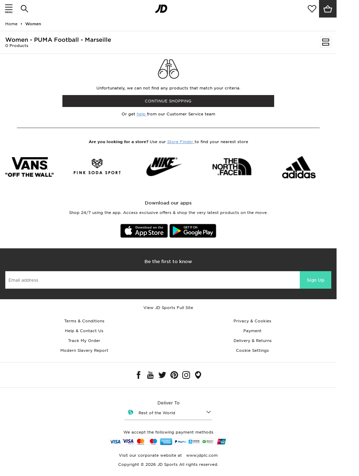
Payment (252, 330)
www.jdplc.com (201, 455)
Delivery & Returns (252, 340)
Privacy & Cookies (252, 321)
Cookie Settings (252, 350)
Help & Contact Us (84, 330)
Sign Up (315, 280)
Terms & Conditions (84, 321)
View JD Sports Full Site (168, 307)
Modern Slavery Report (84, 350)
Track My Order (84, 340)
